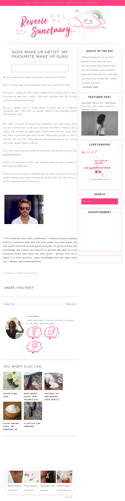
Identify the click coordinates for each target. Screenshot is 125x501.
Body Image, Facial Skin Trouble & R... (32, 396)
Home (26, 3)
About (36, 3)
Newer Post (9, 304)
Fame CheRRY (92, 3)
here (51, 324)
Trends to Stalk (74, 3)
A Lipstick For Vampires (32, 425)
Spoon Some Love (10, 395)
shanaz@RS (32, 316)
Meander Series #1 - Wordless (98, 102)
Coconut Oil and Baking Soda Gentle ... (53, 396)
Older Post (71, 304)
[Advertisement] (40, 68)
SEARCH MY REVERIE (53, 3)
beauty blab (32, 273)
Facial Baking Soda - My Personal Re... (11, 426)
